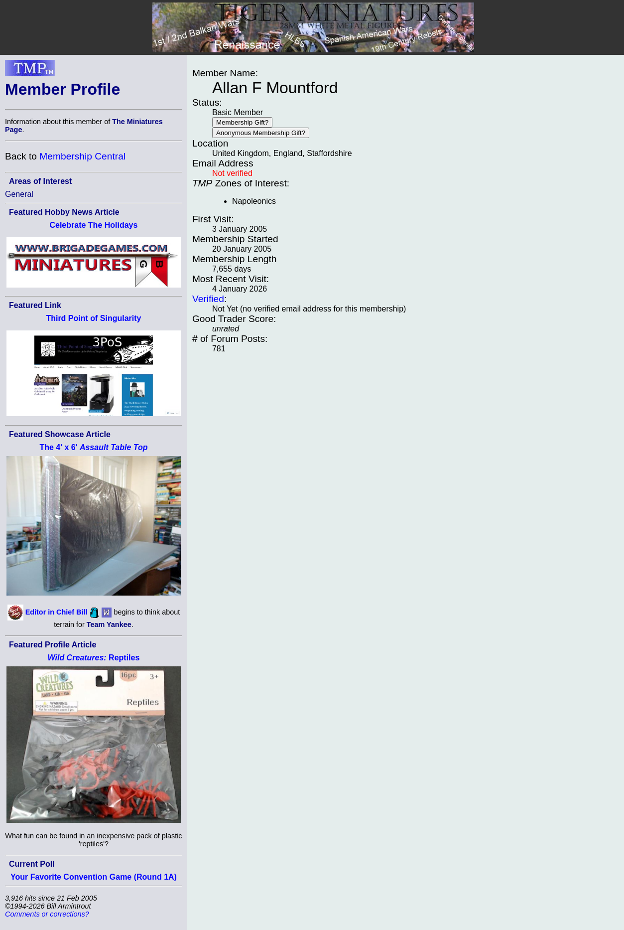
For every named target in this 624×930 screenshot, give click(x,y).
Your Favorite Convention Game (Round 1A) (93, 877)
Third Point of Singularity (93, 318)
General (19, 194)
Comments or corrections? (47, 914)
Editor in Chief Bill (56, 612)
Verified (208, 299)
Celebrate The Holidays (93, 225)
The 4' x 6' (93, 447)
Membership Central (82, 156)
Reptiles (94, 657)
